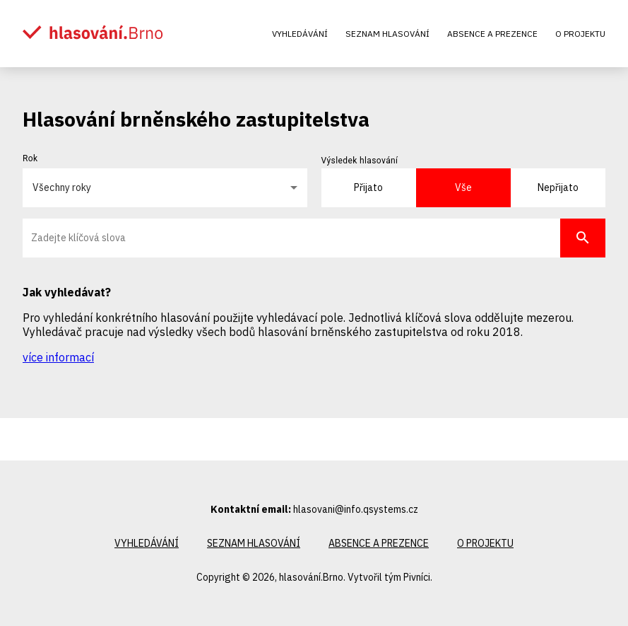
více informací (58, 357)
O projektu (580, 33)
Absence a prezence (492, 33)
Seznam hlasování (387, 33)
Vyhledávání (300, 33)
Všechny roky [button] (62, 187)
